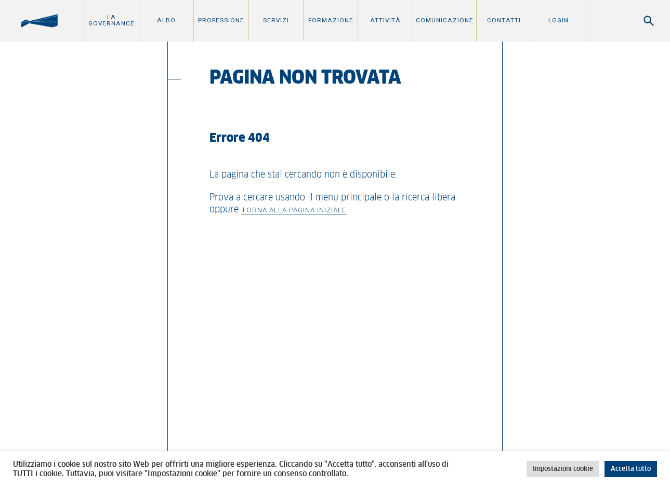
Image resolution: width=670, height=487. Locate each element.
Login (558, 20)
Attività (385, 20)
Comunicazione (445, 20)
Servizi (276, 20)
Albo (166, 20)
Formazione (330, 20)
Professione (221, 20)
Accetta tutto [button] (631, 469)
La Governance (111, 20)
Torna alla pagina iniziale (294, 210)
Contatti (504, 20)
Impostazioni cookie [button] (563, 469)
